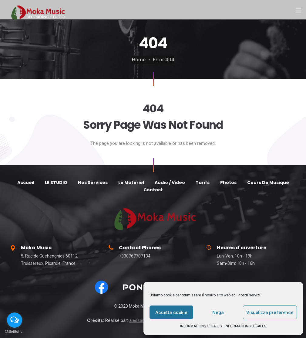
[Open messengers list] (14, 320)
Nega (218, 312)
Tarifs (203, 182)
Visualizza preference (270, 312)
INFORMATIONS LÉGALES (201, 326)
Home (139, 59)
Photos (228, 182)
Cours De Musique (268, 182)
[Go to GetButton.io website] (14, 332)
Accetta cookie (171, 312)
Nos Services (93, 182)
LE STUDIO (56, 182)
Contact (153, 190)
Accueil (25, 182)
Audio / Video (170, 182)
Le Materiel (131, 182)
